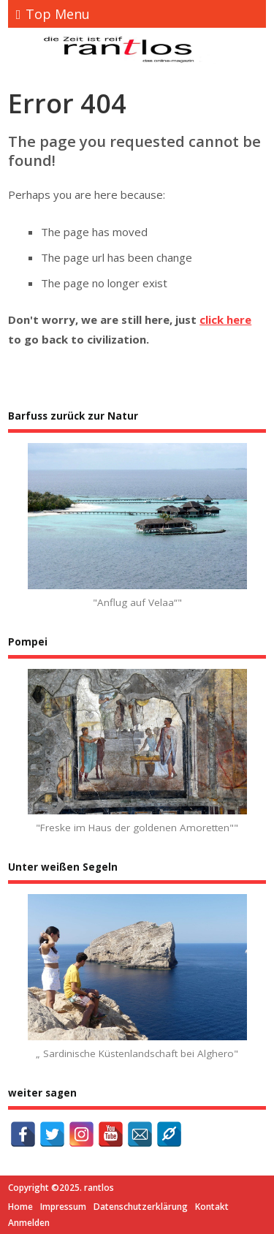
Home (20, 1206)
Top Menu (53, 14)
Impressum (63, 1206)
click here (225, 319)
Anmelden (29, 1222)
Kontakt (212, 1206)
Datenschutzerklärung (141, 1206)
